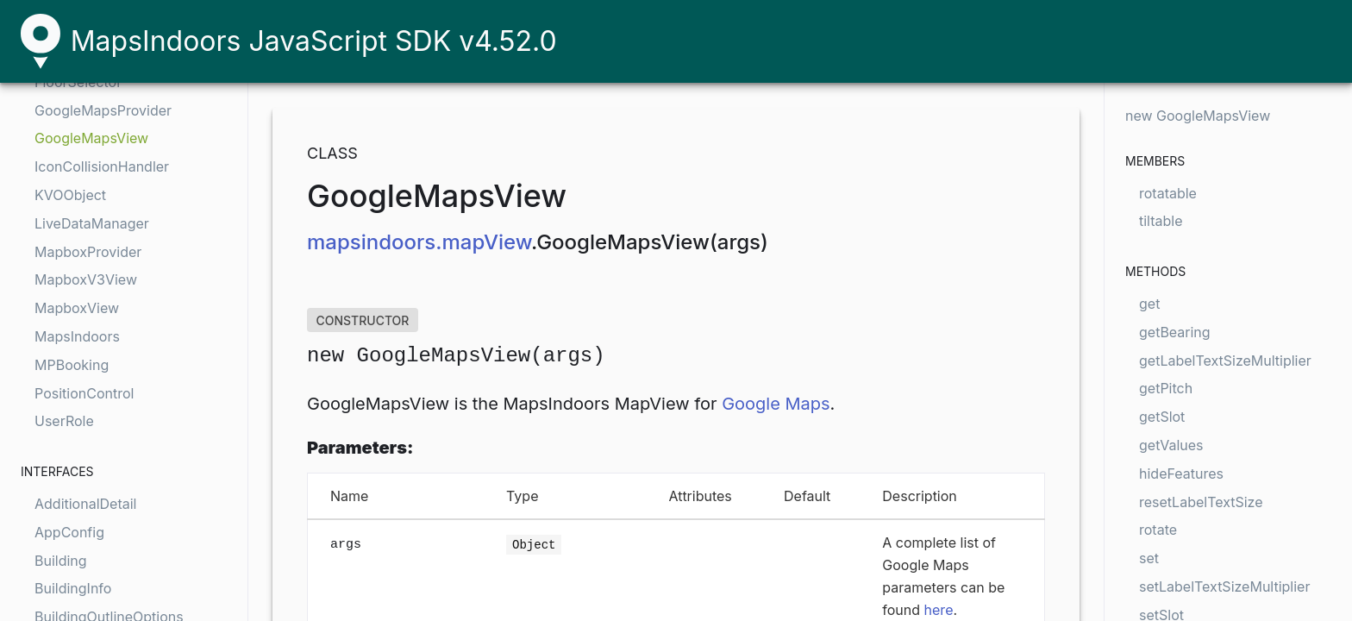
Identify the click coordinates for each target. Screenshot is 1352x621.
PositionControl (84, 393)
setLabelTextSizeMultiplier (1224, 586)
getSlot (1162, 416)
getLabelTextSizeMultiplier (1225, 360)
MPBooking (71, 364)
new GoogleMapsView (1197, 115)
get (1149, 303)
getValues (1171, 445)
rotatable (1168, 193)
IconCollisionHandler (101, 166)
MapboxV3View (85, 279)
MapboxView (76, 308)
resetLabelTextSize (1201, 502)
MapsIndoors (77, 336)
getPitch (1165, 388)
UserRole (64, 421)
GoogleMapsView (91, 138)
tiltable (1161, 220)
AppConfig (69, 532)
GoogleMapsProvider (103, 110)
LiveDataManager (91, 223)
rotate (1158, 529)
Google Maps (775, 403)
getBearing (1175, 332)
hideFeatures (1181, 473)
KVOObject (70, 195)
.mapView (483, 241)
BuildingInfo (72, 588)
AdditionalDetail (85, 503)
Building (60, 560)
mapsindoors (371, 241)
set (1149, 558)
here (939, 609)
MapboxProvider (87, 251)
